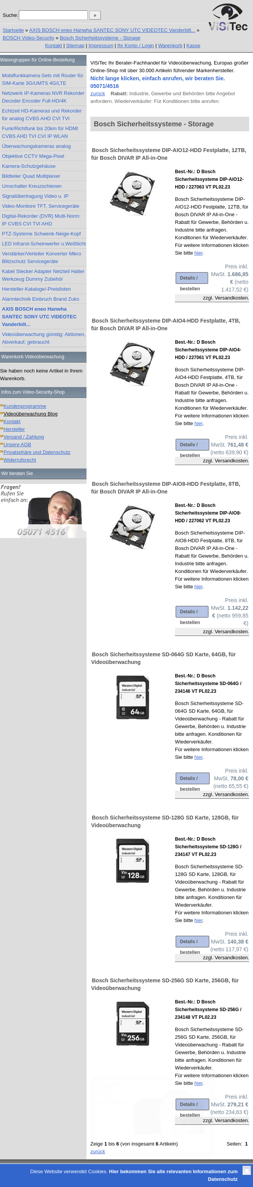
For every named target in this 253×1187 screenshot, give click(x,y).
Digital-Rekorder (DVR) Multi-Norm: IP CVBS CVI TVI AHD (41, 220)
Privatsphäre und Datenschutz (36, 452)
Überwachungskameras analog (36, 146)
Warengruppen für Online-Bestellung (37, 60)
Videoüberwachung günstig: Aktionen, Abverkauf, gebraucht (43, 338)
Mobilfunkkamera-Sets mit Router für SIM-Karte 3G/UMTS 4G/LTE (42, 79)
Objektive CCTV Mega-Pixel (33, 156)
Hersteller (14, 429)
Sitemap (75, 45)
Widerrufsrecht (19, 460)
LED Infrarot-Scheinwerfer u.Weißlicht (44, 244)
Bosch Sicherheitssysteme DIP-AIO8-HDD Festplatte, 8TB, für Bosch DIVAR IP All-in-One (165, 488)
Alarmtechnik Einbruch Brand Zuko (40, 299)
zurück (97, 93)
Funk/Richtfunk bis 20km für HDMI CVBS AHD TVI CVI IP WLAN (40, 132)
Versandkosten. (232, 298)
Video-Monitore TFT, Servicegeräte (40, 206)
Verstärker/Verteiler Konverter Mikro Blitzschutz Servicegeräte (41, 257)
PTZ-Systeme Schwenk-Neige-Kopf (41, 234)
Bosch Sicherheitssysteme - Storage (100, 38)
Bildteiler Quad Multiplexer (31, 176)
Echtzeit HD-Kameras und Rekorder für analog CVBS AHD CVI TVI (42, 114)
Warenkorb (170, 45)
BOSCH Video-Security (28, 38)
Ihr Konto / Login (135, 45)
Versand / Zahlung (23, 437)
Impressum (100, 45)
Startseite (13, 30)
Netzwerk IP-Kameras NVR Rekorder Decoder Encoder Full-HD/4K (43, 97)
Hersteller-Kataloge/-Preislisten (36, 289)
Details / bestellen (190, 279)
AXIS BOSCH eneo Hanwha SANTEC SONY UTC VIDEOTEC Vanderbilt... (112, 30)
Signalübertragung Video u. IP (35, 196)
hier (199, 253)
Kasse (193, 45)
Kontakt (53, 45)
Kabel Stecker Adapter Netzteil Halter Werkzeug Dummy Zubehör (43, 275)
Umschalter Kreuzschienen (32, 186)
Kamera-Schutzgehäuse (28, 166)
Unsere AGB (17, 444)
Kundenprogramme (24, 406)
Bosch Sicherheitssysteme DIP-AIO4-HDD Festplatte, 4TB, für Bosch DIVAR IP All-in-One (165, 324)
